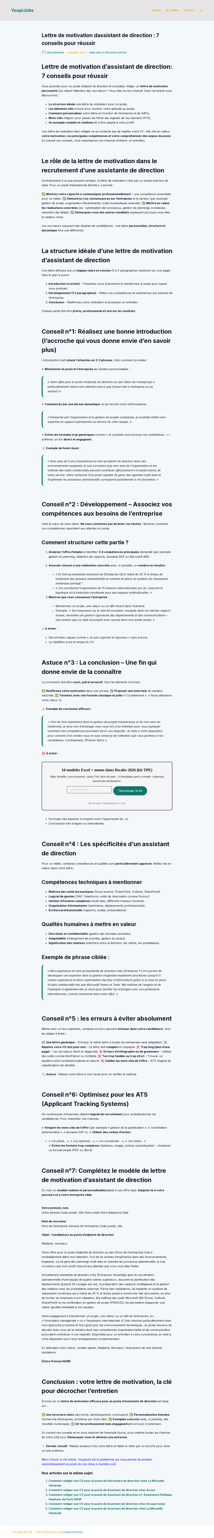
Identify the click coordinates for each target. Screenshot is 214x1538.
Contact (189, 10)
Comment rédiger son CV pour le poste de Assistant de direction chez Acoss (102, 1490)
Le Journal (172, 10)
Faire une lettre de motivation (107, 52)
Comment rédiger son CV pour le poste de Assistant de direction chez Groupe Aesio (107, 1504)
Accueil (156, 10)
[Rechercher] (201, 10)
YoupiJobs (22, 10)
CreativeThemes (73, 1532)
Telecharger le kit (130, 790)
